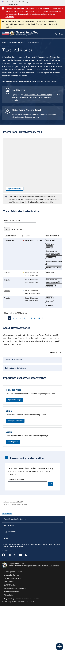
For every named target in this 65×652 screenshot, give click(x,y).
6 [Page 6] (27, 318)
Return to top (7, 514)
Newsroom (7, 553)
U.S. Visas (7, 526)
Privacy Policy (8, 641)
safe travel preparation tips (28, 114)
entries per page (14, 229)
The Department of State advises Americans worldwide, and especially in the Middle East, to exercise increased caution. (31, 24)
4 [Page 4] (20, 318)
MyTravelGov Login (10, 584)
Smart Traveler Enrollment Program (38, 94)
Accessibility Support (11, 621)
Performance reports (11, 637)
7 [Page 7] (31, 318)
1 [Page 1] (9, 318)
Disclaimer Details (17, 592)
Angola (7, 298)
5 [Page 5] (24, 318)
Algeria (7, 280)
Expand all (53, 352)
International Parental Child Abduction (16, 534)
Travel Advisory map (39, 81)
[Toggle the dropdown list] (44, 483)
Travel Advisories (9, 556)
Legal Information (10, 568)
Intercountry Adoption (11, 532)
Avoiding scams (13, 442)
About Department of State (13, 617)
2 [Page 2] (13, 318)
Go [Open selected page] (51, 484)
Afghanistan (9, 240)
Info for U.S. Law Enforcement (14, 571)
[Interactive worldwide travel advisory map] (32, 165)
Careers (6, 550)
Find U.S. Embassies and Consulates (16, 558)
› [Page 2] (42, 318)
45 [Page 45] (39, 318)
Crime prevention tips (15, 421)
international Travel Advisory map (25, 196)
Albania (7, 272)
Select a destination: (16, 479)
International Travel (10, 529)
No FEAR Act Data (10, 631)
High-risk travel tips (14, 400)
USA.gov (5, 647)
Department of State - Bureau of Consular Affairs (42, 611)
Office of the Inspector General (15, 634)
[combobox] (27, 483)
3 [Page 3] (16, 318)
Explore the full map (13, 189)
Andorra (7, 290)
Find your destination (10, 81)
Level (35, 236)
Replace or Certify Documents (14, 537)
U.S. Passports (9, 523)
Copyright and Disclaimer (12, 624)
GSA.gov (29, 647)
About (6, 547)
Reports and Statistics (11, 574)
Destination (14, 236)
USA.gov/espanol (17, 647)
